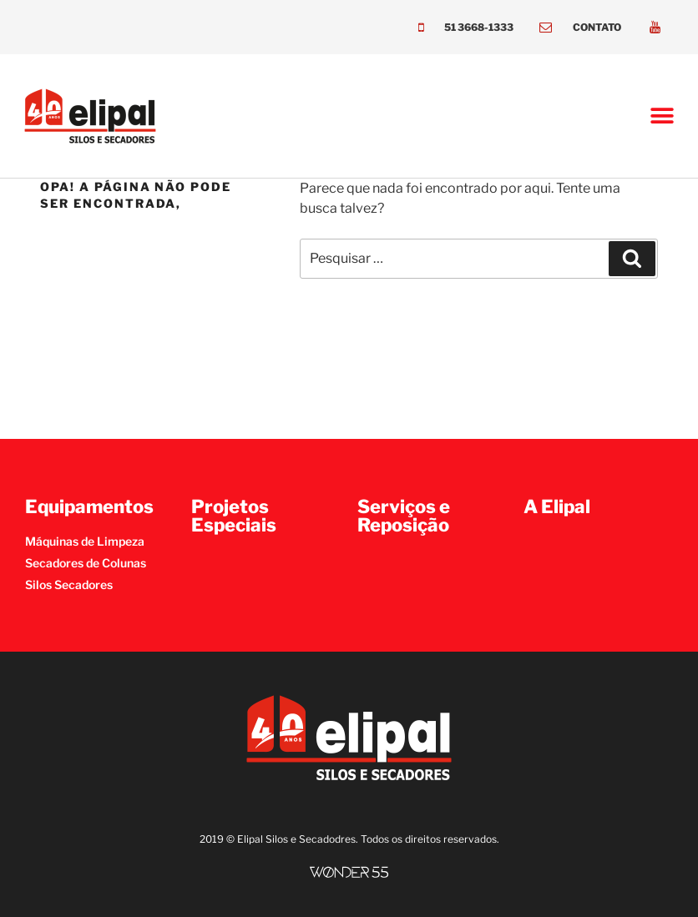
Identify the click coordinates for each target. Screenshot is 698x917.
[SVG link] (349, 872)
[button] (662, 116)
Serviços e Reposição (403, 516)
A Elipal (557, 506)
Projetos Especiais (233, 516)
